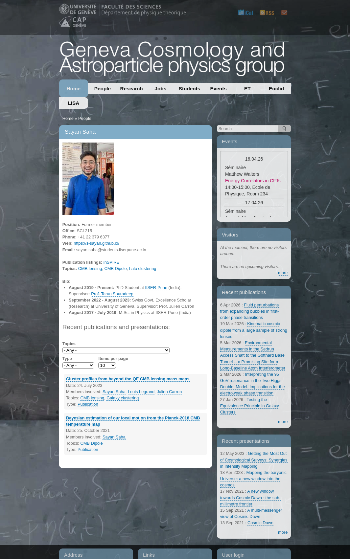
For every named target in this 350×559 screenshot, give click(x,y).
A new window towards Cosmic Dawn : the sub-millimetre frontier (250, 497)
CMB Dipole (115, 268)
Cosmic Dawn (260, 522)
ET (247, 88)
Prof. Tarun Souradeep (112, 293)
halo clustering (142, 268)
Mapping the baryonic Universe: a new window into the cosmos (253, 478)
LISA (73, 103)
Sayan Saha (114, 391)
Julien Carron (169, 391)
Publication (88, 404)
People (102, 88)
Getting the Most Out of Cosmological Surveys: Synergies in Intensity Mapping (254, 459)
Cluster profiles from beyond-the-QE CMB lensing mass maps (127, 378)
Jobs (160, 88)
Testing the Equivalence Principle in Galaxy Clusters (249, 405)
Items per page (113, 358)
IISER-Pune (156, 287)
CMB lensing (90, 268)
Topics (69, 343)
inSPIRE (111, 262)
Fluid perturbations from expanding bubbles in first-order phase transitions (249, 311)
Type (67, 358)
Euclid (276, 88)
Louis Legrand (141, 391)
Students (189, 88)
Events (218, 88)
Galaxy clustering (122, 397)
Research (131, 88)
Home (73, 88)
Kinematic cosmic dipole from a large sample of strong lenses (253, 330)
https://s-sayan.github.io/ (96, 243)
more (283, 272)
